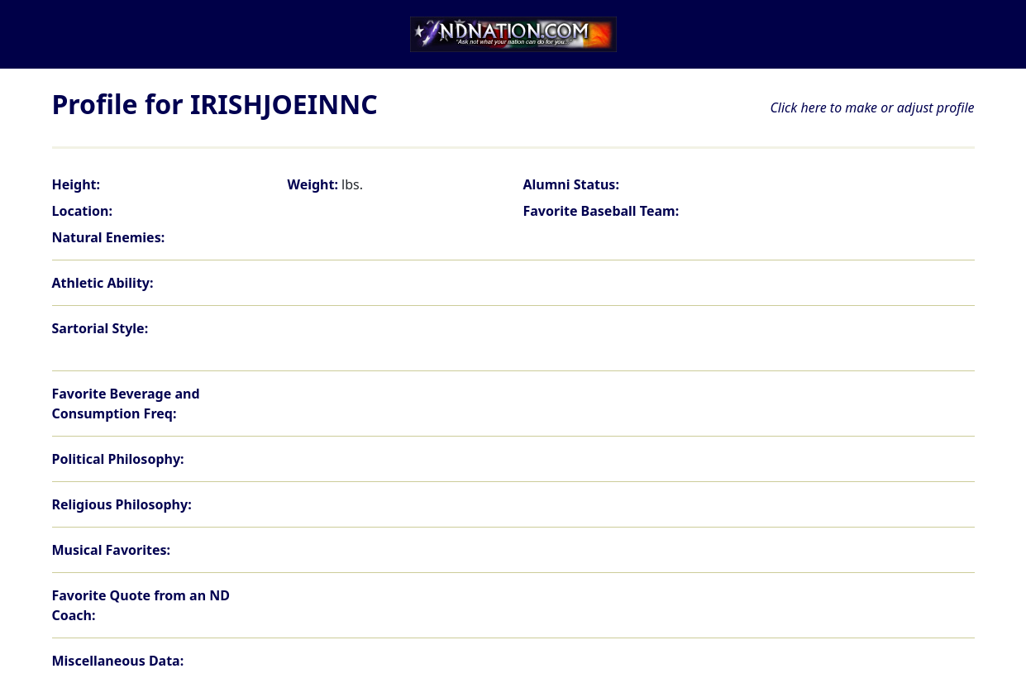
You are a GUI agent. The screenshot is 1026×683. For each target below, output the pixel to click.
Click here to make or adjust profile (872, 107)
